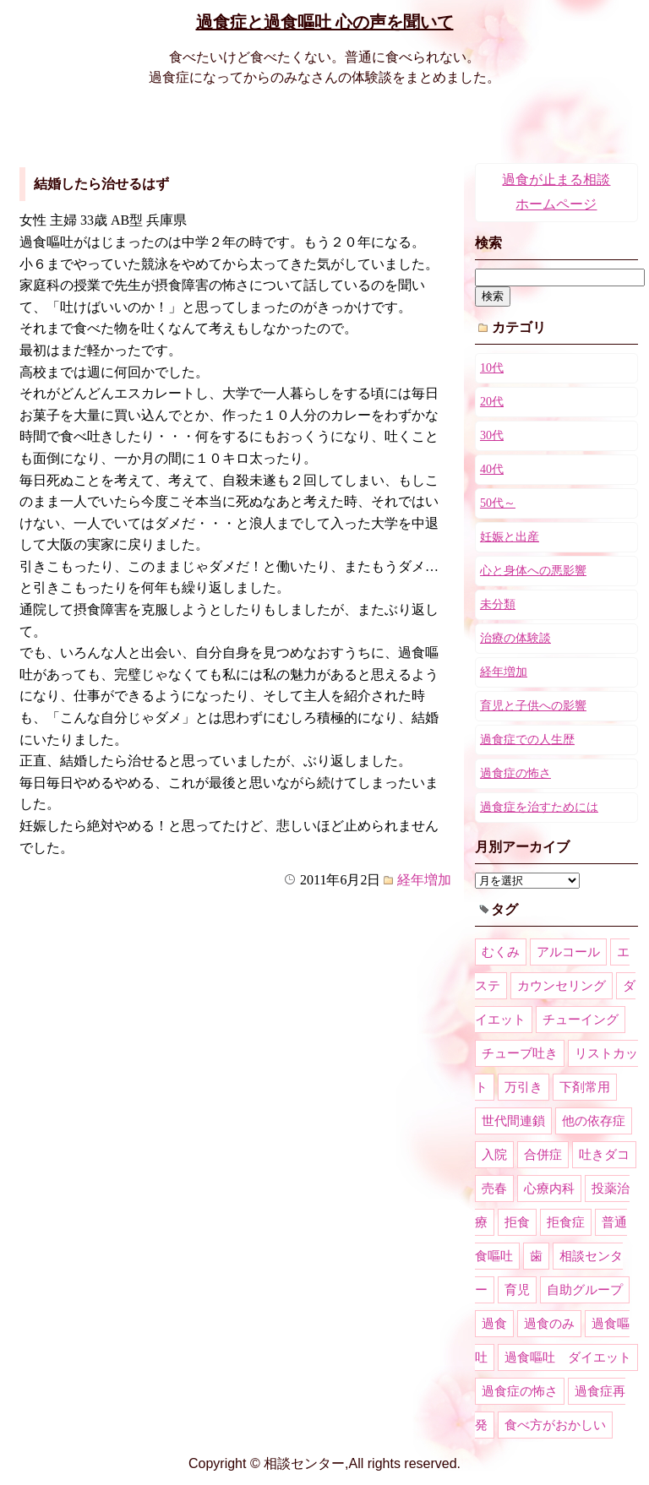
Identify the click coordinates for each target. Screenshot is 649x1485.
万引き (523, 1087)
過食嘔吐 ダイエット (567, 1357)
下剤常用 (584, 1087)
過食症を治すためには (539, 807)
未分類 (497, 604)
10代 (492, 368)
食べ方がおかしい (555, 1425)
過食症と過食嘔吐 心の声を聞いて (325, 22)
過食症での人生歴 (527, 739)
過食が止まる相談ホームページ (556, 191)
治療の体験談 (515, 638)
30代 (492, 435)
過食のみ (549, 1323)
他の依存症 (593, 1121)
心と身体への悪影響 (533, 570)
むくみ (501, 952)
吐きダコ (604, 1154)
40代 (492, 469)
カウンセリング (561, 986)
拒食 (517, 1222)
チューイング (581, 1019)
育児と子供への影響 (533, 705)
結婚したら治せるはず (101, 184)
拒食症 (566, 1222)
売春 (494, 1188)
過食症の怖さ (515, 773)
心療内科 (549, 1188)
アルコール (568, 952)
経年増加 (424, 880)
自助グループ (585, 1290)
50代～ (497, 503)
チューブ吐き (520, 1053)
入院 (494, 1154)
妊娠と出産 (509, 536)
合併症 (543, 1154)
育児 (517, 1290)
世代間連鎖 (513, 1121)
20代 (492, 401)
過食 (494, 1323)
